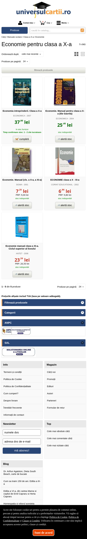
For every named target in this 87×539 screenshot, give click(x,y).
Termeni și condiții (12, 372)
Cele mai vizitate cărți (58, 445)
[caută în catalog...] (54, 30)
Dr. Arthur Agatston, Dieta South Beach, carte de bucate (19, 472)
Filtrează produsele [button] (16, 302)
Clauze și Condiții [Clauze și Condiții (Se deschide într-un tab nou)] (31, 520)
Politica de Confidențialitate (17, 386)
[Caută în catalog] (82, 30)
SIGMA (19, 184)
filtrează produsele (43, 70)
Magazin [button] (52, 364)
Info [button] (5, 364)
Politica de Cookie (12, 379)
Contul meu (25, 23)
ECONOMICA (19, 116)
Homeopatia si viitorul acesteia (18, 503)
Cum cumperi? (10, 393)
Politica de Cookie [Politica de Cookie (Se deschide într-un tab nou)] (58, 517)
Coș (45, 23)
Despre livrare (10, 400)
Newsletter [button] (9, 423)
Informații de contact (13, 415)
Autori (50, 393)
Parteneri (51, 400)
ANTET (19, 253)
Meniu (62, 23)
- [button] (82, 322)
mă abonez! (21, 450)
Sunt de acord (43, 532)
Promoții (51, 379)
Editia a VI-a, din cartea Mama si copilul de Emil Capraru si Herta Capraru (19, 494)
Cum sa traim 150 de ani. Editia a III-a (21, 482)
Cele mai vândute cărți (58, 431)
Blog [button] (6, 464)
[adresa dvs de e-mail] (22, 442)
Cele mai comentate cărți (59, 438)
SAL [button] (7, 342)
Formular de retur (56, 407)
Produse (14, 30)
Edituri (50, 386)
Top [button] (49, 423)
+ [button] (82, 302)
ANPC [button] (8, 322)
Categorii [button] (10, 312)
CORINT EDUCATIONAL (62, 184)
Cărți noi (51, 372)
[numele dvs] (22, 432)
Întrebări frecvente (12, 407)
